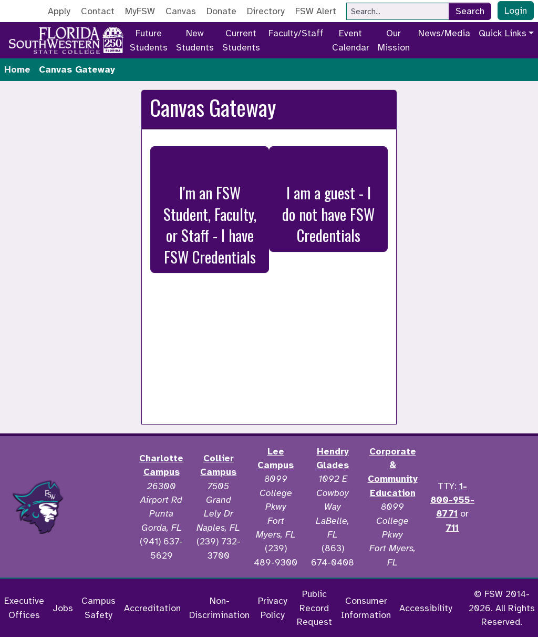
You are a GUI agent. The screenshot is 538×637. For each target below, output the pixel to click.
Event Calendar (350, 40)
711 (452, 527)
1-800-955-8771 (452, 500)
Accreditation (152, 608)
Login (515, 10)
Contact (98, 11)
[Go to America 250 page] (113, 38)
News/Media (444, 33)
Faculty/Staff (296, 33)
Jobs (63, 608)
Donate (221, 11)
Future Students (149, 40)
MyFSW (140, 11)
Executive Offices (24, 607)
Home (17, 69)
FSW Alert (315, 11)
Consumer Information (366, 607)
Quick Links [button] (502, 33)
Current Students (241, 40)
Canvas (180, 11)
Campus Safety (98, 607)
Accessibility (425, 608)
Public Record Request (314, 608)
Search (470, 11)
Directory (266, 11)
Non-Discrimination (219, 607)
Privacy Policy (272, 607)
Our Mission (394, 40)
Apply (59, 11)
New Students (195, 40)
